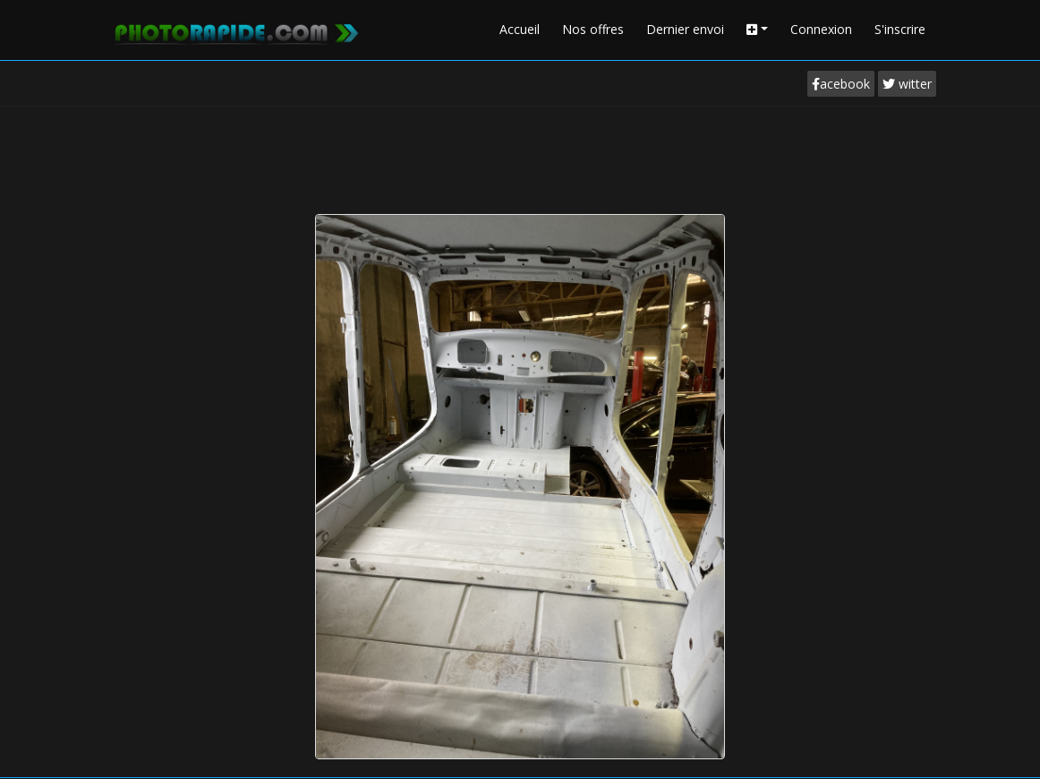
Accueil (519, 29)
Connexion (821, 29)
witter (907, 83)
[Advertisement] (520, 156)
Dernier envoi (685, 29)
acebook (841, 83)
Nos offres (593, 29)
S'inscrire (899, 29)
